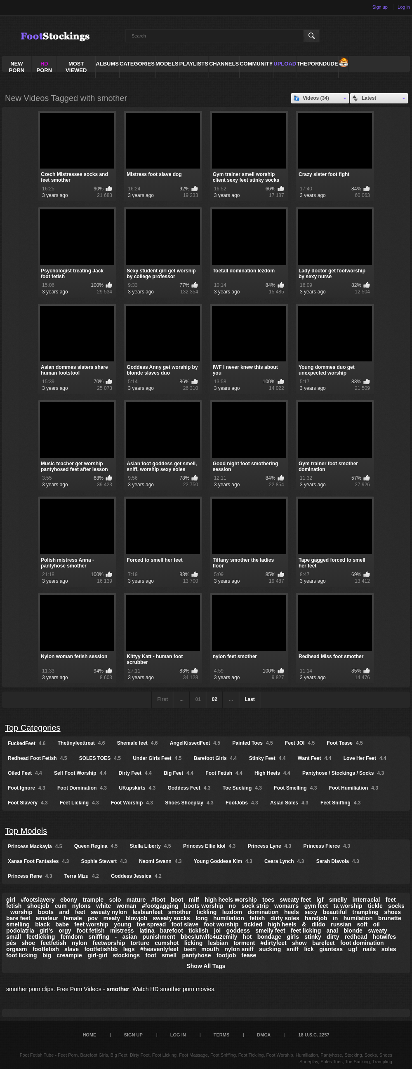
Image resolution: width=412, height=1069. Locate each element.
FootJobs (242, 803)
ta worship (348, 906)
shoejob (38, 906)
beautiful (335, 912)
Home (89, 1034)
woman (126, 906)
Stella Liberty (150, 846)
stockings (126, 955)
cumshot (167, 943)
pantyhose (196, 955)
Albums (107, 64)
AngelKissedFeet (195, 743)
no (232, 906)
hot (247, 936)
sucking (270, 949)
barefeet (323, 943)
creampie (69, 955)
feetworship (109, 943)
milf (194, 899)
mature (136, 899)
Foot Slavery (28, 803)
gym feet (316, 906)
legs (129, 949)
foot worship (221, 924)
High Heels (272, 773)
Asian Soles (289, 803)
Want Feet (315, 758)
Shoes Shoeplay (189, 803)
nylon (79, 943)
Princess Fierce (327, 846)
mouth (210, 949)
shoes (392, 912)
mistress (122, 930)
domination (262, 912)
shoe (28, 943)
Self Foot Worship (80, 773)
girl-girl (97, 955)
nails (369, 949)
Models (167, 64)
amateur (47, 918)
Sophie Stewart (104, 861)
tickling (206, 912)
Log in (404, 7)
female (73, 918)
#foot (158, 899)
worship (21, 912)
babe (62, 924)
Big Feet (178, 773)
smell (169, 955)
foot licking (21, 955)
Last (250, 699)
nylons (81, 906)
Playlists (193, 64)
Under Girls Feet (157, 758)
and (64, 912)
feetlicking (40, 936)
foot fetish (91, 930)
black (42, 924)
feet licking (306, 930)
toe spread (151, 924)
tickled (253, 924)
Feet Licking (79, 803)
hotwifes (384, 936)
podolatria (20, 930)
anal (332, 930)
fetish (257, 918)
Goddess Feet (188, 788)
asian (129, 936)
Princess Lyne (270, 846)
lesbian (218, 943)
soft (362, 924)
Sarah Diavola (337, 861)
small (13, 936)
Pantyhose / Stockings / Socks (343, 773)
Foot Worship (132, 803)
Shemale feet (137, 743)
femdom (72, 936)
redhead (356, 936)
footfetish (46, 949)
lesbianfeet (147, 912)
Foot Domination (82, 788)
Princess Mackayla (35, 846)
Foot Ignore (26, 788)
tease (249, 955)
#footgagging (160, 906)
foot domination (362, 943)
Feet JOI (300, 743)
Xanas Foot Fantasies (38, 861)
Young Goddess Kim (223, 861)
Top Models (26, 830)
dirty (333, 936)
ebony (68, 899)
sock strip (254, 906)
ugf (352, 949)
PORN (44, 67)
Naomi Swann (160, 861)
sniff (293, 949)
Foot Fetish (223, 773)
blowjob (136, 918)
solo (115, 899)
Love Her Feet (365, 758)
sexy (310, 912)
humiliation (228, 918)
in (335, 918)
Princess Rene (30, 876)
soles (388, 949)
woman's (286, 906)
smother (179, 912)
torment (244, 943)
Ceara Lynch (284, 861)
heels (291, 912)
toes (268, 899)
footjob (226, 955)
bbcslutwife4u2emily (209, 936)
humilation (358, 918)
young (122, 924)
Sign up (380, 7)
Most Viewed (76, 67)
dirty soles (285, 918)
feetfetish (53, 943)
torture (140, 943)
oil (376, 924)
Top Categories (33, 727)
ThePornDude (317, 64)
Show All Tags (205, 966)
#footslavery (37, 899)
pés (11, 943)
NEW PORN (17, 67)
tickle (375, 906)
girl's (46, 930)
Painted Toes (252, 743)
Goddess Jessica (136, 876)
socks (396, 906)
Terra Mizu (81, 876)
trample (93, 899)
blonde (353, 930)
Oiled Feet (25, 773)
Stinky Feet (267, 758)
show (299, 943)
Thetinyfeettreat (81, 743)
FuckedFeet (26, 743)
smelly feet (270, 930)
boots (46, 912)
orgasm (16, 949)
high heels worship (231, 899)
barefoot (171, 930)
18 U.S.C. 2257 (313, 1034)
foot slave (185, 924)
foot (150, 955)
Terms (222, 1034)
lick (308, 949)
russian (341, 924)
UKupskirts (137, 788)
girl (10, 899)
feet (80, 912)
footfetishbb (101, 949)
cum (61, 906)
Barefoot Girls (215, 758)
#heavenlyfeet (159, 949)
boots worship (204, 906)
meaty (111, 918)
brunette (389, 918)
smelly (338, 899)
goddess (238, 930)
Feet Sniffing (340, 803)
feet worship (91, 924)
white (103, 906)
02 (214, 699)
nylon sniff (239, 949)
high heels (282, 924)
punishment (159, 936)
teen (190, 949)
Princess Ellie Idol (209, 846)
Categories (137, 64)
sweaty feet (295, 899)
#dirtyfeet (274, 943)
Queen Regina (96, 846)
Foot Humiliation (353, 788)
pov (92, 918)
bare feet (18, 918)
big (46, 955)
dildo (318, 924)
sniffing (99, 936)
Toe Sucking (242, 788)
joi (217, 930)
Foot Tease (345, 743)
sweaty (377, 930)
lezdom (232, 912)
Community (256, 64)
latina (147, 930)
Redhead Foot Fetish (37, 758)
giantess (331, 949)
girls (293, 936)
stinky (312, 936)
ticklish (198, 930)
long (201, 918)
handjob (316, 918)
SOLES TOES (100, 758)
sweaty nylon (109, 912)
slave (71, 949)
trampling (365, 912)
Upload (284, 64)
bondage (269, 936)
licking (193, 943)
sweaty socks (171, 918)
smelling (18, 924)
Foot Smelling (295, 788)
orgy (65, 930)
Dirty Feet (135, 773)
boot (177, 899)
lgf (319, 899)
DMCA (264, 1034)
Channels (224, 64)
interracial (366, 899)
